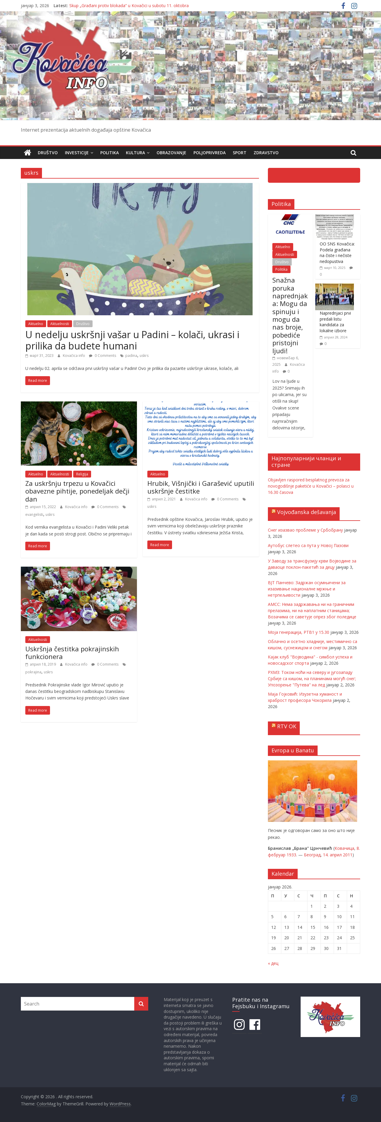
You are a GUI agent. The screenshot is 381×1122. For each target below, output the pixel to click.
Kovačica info (74, 355)
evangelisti (34, 514)
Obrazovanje (171, 152)
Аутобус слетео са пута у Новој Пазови (308, 545)
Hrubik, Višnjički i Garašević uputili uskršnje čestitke (200, 486)
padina (131, 355)
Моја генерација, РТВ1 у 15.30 (298, 632)
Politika (109, 152)
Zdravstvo (266, 152)
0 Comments (102, 355)
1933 (291, 855)
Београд (312, 855)
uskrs (144, 355)
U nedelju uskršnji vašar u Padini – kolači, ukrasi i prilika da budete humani (132, 340)
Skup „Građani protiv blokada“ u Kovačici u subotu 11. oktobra (129, 5)
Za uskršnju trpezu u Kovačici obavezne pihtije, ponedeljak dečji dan (77, 490)
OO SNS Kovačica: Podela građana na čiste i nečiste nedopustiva (337, 252)
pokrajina (33, 671)
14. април (332, 855)
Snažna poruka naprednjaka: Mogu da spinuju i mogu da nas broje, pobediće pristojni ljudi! (290, 315)
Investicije (77, 152)
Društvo (48, 152)
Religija (82, 474)
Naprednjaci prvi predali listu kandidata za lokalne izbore (335, 321)
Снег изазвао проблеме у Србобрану (305, 529)
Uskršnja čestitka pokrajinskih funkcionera (72, 652)
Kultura (135, 152)
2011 (347, 855)
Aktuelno (35, 323)
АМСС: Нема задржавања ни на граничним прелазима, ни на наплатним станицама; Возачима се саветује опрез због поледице (312, 610)
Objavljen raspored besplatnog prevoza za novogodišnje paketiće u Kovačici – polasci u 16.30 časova (311, 486)
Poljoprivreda (209, 152)
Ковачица (344, 848)
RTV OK (286, 725)
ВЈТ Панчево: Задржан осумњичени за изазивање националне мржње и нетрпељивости (307, 588)
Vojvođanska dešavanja (306, 511)
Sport (239, 152)
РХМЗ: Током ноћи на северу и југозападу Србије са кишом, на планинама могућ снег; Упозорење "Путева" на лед (312, 678)
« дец (273, 963)
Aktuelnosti (59, 323)
